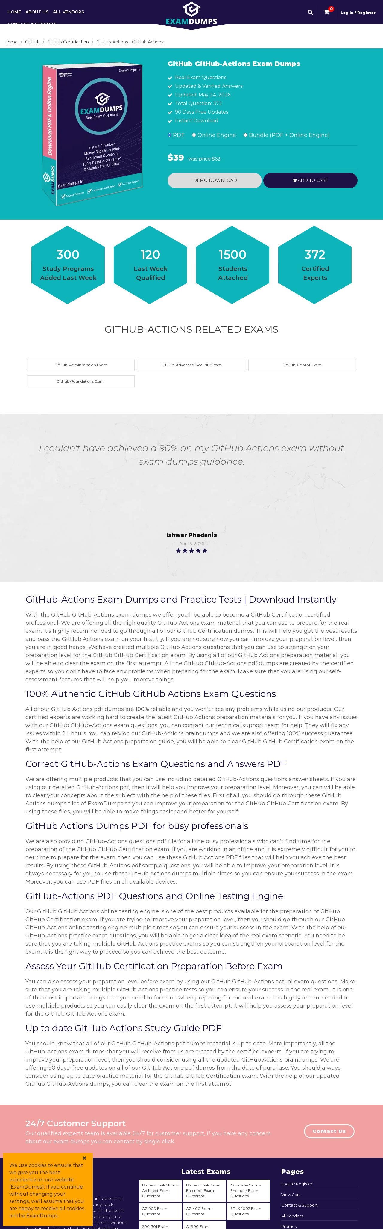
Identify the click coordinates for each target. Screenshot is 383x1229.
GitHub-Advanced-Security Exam (191, 365)
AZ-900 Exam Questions (154, 1211)
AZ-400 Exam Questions (199, 1211)
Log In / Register (358, 12)
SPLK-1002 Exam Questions (245, 1211)
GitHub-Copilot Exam (302, 365)
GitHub (32, 42)
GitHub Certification (68, 42)
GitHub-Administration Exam (80, 365)
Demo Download (214, 180)
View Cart (290, 1194)
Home (14, 12)
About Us (36, 12)
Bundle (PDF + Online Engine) (287, 135)
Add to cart (310, 180)
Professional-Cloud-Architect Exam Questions (160, 1190)
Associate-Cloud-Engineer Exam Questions (245, 1190)
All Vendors (68, 12)
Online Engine (214, 135)
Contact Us (329, 1131)
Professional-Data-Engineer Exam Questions (203, 1190)
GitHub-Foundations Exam (81, 381)
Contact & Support (31, 24)
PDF (176, 135)
